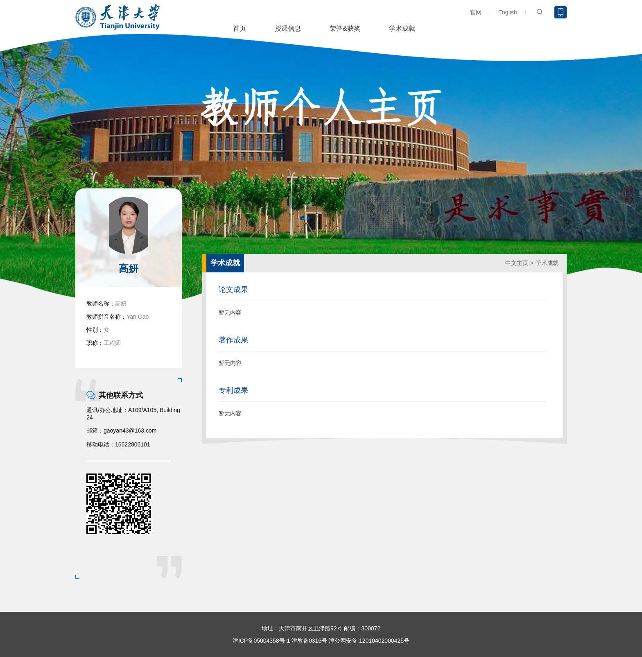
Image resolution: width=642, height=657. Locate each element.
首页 (239, 28)
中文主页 (516, 263)
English (507, 12)
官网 (476, 12)
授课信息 (288, 28)
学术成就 (402, 28)
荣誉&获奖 (345, 28)
